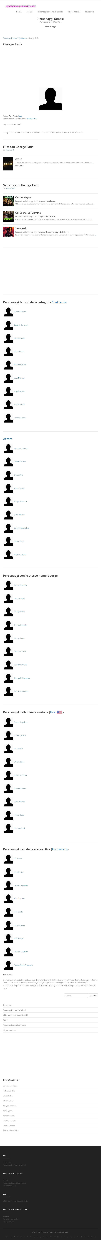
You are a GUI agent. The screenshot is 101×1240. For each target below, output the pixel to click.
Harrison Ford (14, 828)
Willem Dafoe (13, 488)
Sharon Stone (14, 404)
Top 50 (29, 12)
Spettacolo (23, 38)
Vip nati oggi (50, 26)
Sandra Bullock (14, 418)
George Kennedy (15, 664)
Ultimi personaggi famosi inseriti (15, 1015)
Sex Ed (18, 158)
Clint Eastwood (14, 514)
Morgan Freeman (15, 501)
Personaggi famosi (10, 38)
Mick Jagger (7, 1111)
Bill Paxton (12, 859)
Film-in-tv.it (10, 150)
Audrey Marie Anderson (18, 965)
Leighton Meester (15, 885)
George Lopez (14, 638)
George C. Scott (14, 651)
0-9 (7, 1237)
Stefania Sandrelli (15, 325)
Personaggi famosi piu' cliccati (14, 1010)
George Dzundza (15, 625)
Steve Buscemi (9, 1126)
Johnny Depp (13, 541)
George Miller (14, 611)
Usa (56, 712)
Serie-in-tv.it (10, 188)
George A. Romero (16, 691)
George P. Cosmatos (16, 678)
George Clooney (15, 585)
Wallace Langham (15, 951)
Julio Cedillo (13, 912)
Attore (7, 439)
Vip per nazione (73, 12)
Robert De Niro (14, 461)
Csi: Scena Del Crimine (28, 212)
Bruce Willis (13, 475)
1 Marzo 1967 (31, 119)
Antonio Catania (14, 554)
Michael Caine (8, 1116)
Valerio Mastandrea (16, 528)
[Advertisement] (50, 67)
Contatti (6, 1216)
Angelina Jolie (13, 391)
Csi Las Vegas (23, 197)
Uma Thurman (14, 378)
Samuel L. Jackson (15, 448)
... (92, 162)
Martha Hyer (13, 938)
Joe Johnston (13, 872)
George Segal (14, 598)
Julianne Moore (14, 311)
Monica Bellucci (14, 365)
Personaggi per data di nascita (50, 12)
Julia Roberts (13, 351)
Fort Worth (60, 849)
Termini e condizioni (11, 1219)
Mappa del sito (9, 1221)
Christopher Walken (11, 1131)
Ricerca (93, 995)
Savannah (21, 228)
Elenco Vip (89, 12)
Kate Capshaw (14, 898)
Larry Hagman (14, 925)
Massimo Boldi (14, 338)
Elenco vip (7, 1005)
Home (18, 12)
